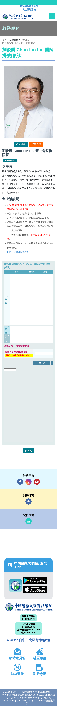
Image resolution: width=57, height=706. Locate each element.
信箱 (28, 521)
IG (28, 482)
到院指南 (28, 501)
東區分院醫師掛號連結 (18, 252)
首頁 (4, 40)
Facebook (20, 482)
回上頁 (28, 450)
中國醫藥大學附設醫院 (28, 607)
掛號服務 (25, 40)
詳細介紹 (36, 144)
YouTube (37, 482)
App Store (35, 589)
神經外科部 (10, 160)
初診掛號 (20, 144)
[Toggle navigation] (52, 16)
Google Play (35, 580)
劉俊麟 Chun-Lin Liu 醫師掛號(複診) (19, 43)
